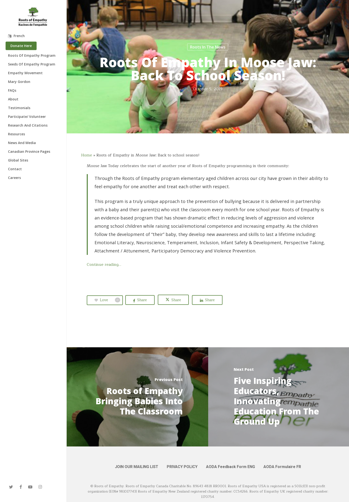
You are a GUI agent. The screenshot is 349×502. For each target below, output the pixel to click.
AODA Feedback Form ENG (230, 466)
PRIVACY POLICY (182, 466)
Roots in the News (207, 47)
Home (86, 155)
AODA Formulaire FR (282, 466)
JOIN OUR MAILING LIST (136, 466)
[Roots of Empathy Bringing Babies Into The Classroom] (137, 396)
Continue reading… (104, 264)
